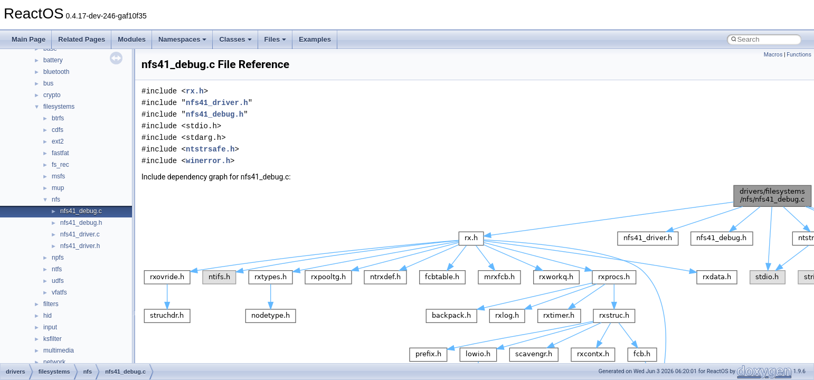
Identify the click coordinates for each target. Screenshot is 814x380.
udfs (58, 280)
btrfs (58, 118)
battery (53, 60)
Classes (235, 39)
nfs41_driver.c (80, 234)
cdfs (57, 130)
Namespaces (182, 39)
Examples (315, 39)
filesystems (58, 106)
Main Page (28, 39)
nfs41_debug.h (81, 222)
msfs (58, 176)
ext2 (58, 141)
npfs (58, 257)
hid (47, 315)
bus (48, 83)
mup (58, 188)
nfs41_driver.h (80, 246)
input (50, 327)
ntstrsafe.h (210, 149)
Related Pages (81, 39)
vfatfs (59, 292)
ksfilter (52, 339)
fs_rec (60, 164)
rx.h (195, 91)
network (54, 362)
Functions (799, 54)
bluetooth (56, 71)
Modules (132, 39)
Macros (773, 54)
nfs (56, 199)
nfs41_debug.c (81, 211)
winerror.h (208, 161)
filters (51, 304)
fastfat (60, 153)
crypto (52, 95)
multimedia (58, 350)
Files (275, 39)
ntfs (57, 269)
